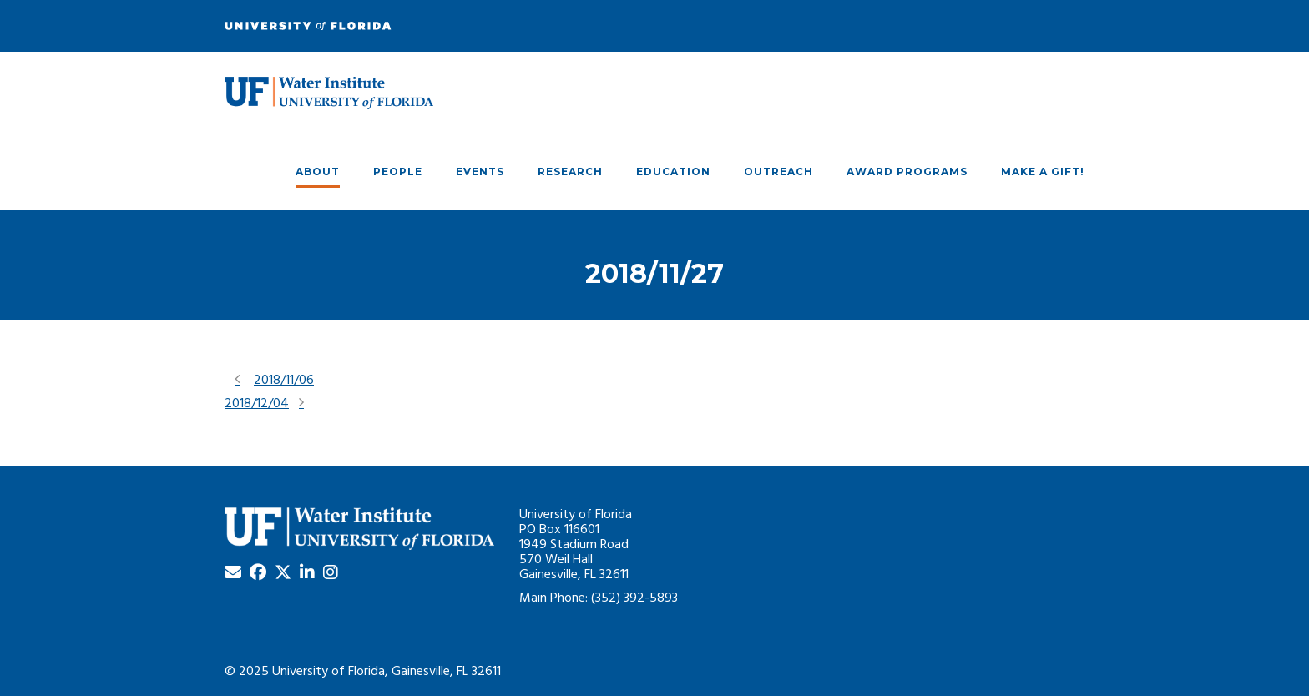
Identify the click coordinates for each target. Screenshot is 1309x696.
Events (480, 171)
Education (673, 171)
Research (570, 171)
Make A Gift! (1042, 171)
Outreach (778, 171)
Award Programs (907, 171)
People (397, 171)
